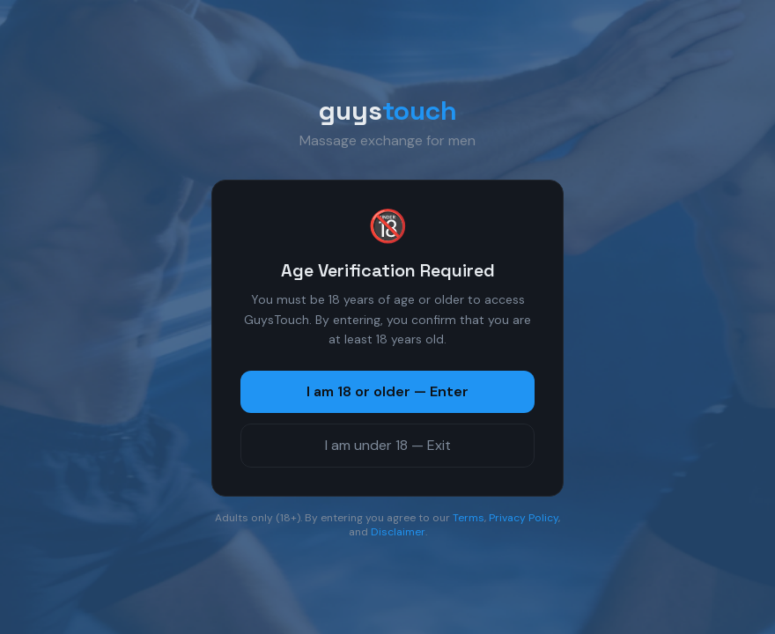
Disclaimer (398, 532)
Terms (468, 518)
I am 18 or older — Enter (387, 391)
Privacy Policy (523, 518)
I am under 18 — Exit (388, 445)
